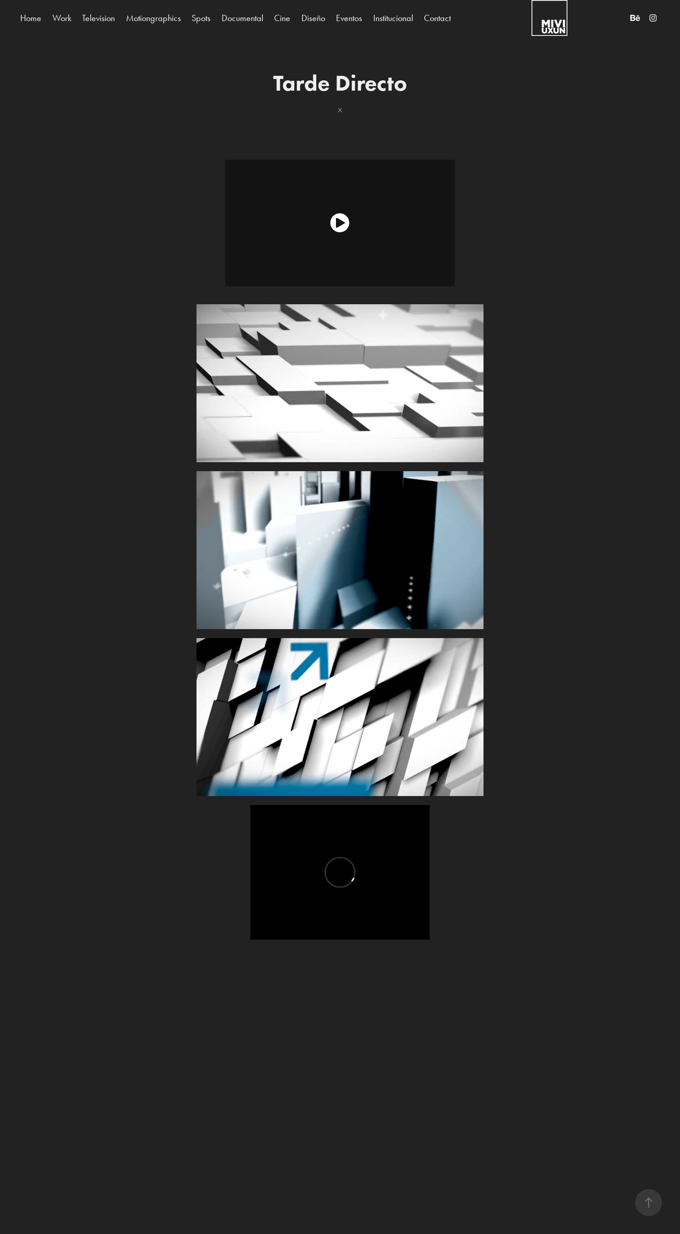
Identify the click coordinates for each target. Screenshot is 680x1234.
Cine (282, 18)
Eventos (349, 18)
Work (61, 18)
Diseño (313, 18)
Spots (201, 18)
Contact (437, 18)
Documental (242, 18)
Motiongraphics (153, 18)
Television (98, 18)
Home (30, 18)
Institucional (393, 18)
